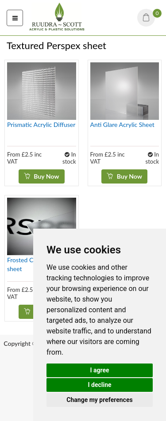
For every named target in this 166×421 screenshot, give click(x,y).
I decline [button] (99, 384)
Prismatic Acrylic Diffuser (41, 124)
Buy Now (41, 176)
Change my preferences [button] (99, 399)
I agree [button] (99, 370)
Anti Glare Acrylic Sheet (122, 124)
